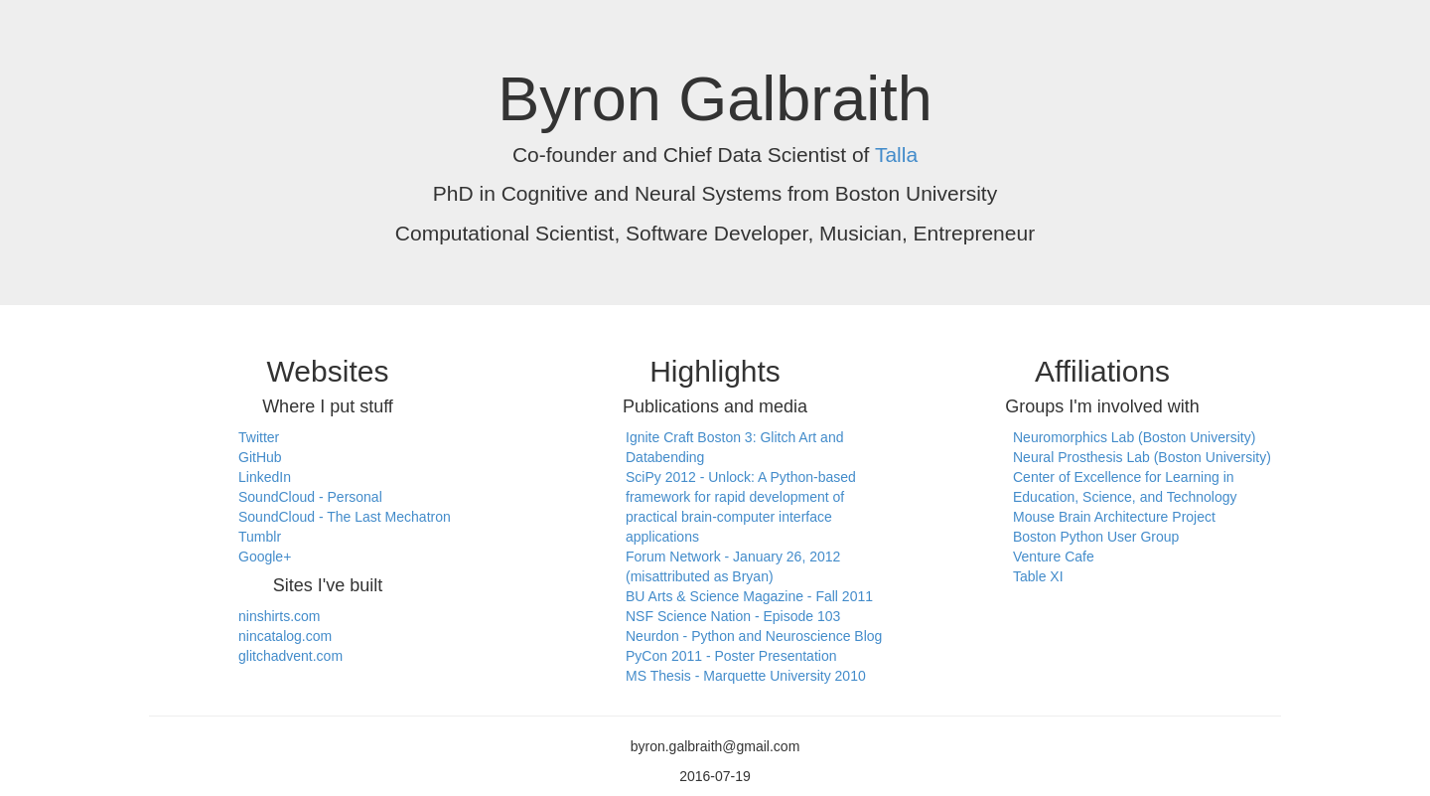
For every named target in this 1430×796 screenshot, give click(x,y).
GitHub (260, 457)
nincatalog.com (285, 636)
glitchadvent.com (290, 656)
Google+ (264, 556)
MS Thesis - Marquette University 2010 (746, 676)
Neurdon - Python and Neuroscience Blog (754, 636)
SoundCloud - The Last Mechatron (344, 517)
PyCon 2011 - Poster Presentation (731, 656)
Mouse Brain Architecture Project (1114, 517)
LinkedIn (264, 477)
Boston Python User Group (1096, 537)
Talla (896, 154)
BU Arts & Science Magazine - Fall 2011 (749, 596)
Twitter (258, 437)
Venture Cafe (1053, 556)
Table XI (1038, 576)
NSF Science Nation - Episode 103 (733, 616)
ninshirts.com (279, 616)
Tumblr (259, 537)
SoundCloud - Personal (310, 497)
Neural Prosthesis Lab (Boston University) (1142, 457)
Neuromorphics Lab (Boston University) (1134, 437)
